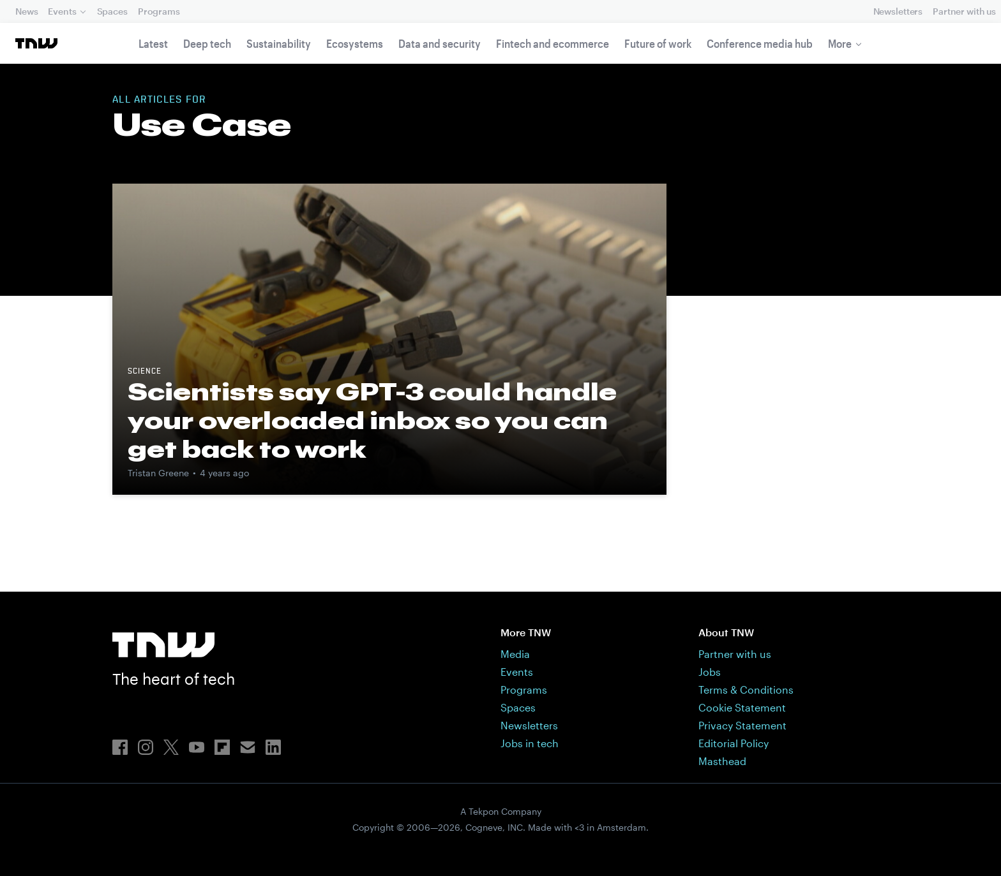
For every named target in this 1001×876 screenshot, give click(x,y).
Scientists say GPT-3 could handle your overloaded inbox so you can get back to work (372, 420)
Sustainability (278, 43)
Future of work (657, 43)
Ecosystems (354, 43)
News (26, 11)
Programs (159, 11)
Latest (153, 43)
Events (62, 11)
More (840, 43)
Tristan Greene (158, 472)
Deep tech (207, 43)
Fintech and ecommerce (552, 43)
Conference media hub (760, 43)
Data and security (439, 43)
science (145, 372)
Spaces (112, 11)
